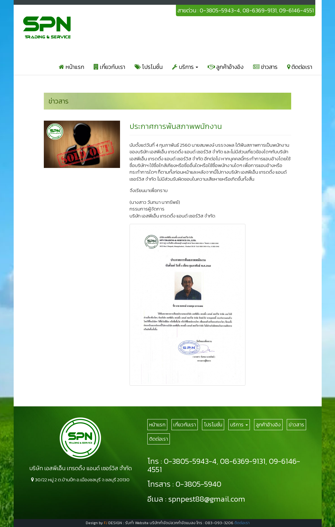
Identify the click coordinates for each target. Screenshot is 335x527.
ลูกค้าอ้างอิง (226, 67)
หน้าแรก (71, 67)
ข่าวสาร (265, 67)
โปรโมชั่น (149, 67)
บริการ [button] (185, 67)
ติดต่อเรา (299, 67)
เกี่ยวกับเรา (109, 67)
